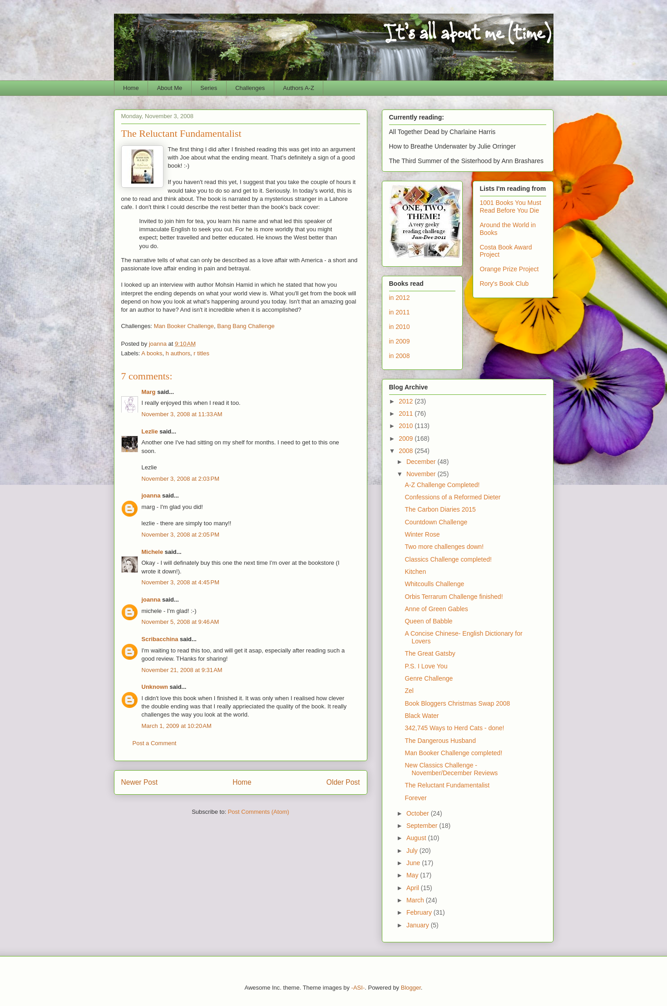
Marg (149, 391)
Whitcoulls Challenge (434, 584)
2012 (407, 401)
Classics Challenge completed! (448, 559)
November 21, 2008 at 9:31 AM (182, 670)
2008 (407, 450)
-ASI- (358, 987)
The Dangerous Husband (440, 740)
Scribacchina (160, 639)
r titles (201, 353)
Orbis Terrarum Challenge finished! (454, 596)
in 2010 (399, 326)
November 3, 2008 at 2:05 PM (181, 534)
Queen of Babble (428, 621)
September (422, 825)
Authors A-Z (298, 88)
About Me (170, 88)
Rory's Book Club (504, 283)
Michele (152, 551)
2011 (407, 413)
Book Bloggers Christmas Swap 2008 (457, 703)
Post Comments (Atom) (258, 811)
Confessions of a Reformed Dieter (452, 497)
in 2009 (399, 341)
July (413, 850)
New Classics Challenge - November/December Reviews (451, 769)
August (417, 838)
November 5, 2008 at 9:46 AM (180, 621)
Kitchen (415, 571)
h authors (178, 353)
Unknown (155, 686)
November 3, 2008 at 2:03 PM (181, 478)
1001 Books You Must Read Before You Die (510, 206)
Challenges (250, 88)
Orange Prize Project (509, 269)
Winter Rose (422, 534)
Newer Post (139, 782)
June (414, 863)
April (413, 887)
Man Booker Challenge (184, 326)
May (413, 875)
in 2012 (399, 297)
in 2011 (399, 312)
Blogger (411, 987)
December (421, 461)
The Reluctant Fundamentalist (447, 785)
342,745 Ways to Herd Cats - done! (454, 728)
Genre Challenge (429, 678)
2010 (407, 425)
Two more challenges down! (444, 546)
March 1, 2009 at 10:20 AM (177, 725)
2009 (407, 438)
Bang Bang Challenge (246, 326)
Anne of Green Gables (436, 609)
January (418, 925)
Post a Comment (155, 743)
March (416, 900)
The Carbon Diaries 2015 (440, 509)
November (421, 474)
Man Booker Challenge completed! (453, 753)
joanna (151, 495)
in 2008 (399, 355)
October (418, 813)
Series (208, 88)
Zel (409, 690)
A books (151, 353)
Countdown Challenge (436, 522)
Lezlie (150, 431)
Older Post (343, 782)
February (420, 912)
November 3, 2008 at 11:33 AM (182, 414)
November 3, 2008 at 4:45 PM (181, 582)
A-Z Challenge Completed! (442, 484)
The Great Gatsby (430, 653)
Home (131, 88)
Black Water (422, 715)
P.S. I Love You (426, 666)
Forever (415, 798)
